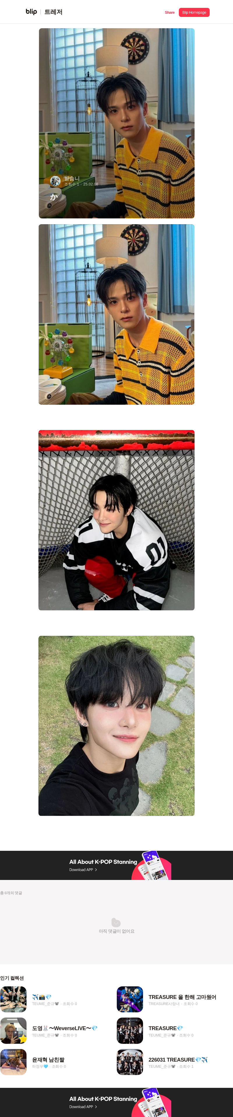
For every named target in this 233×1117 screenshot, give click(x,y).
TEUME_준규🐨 (45, 1004)
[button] (169, 12)
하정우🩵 (40, 1067)
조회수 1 (186, 1067)
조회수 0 (70, 1004)
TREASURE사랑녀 (164, 1004)
